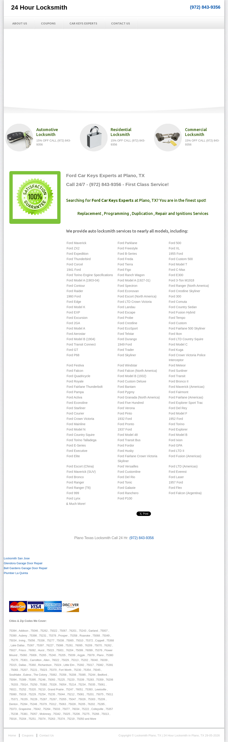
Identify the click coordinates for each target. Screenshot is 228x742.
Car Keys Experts (83, 23)
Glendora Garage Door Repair (23, 563)
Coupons (48, 23)
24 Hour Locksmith (39, 7)
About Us (19, 23)
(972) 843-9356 (205, 7)
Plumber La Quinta (16, 573)
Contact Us (120, 23)
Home (12, 735)
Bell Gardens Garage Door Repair (25, 568)
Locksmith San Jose (17, 558)
